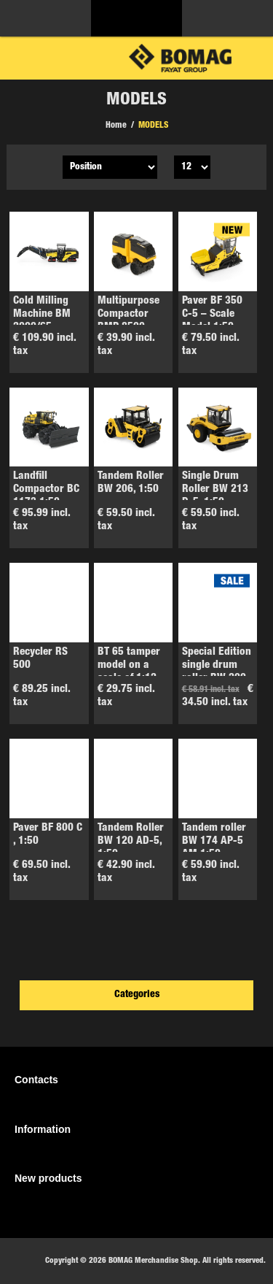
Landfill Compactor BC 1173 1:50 (46, 489)
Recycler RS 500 (40, 659)
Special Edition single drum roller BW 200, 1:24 (216, 672)
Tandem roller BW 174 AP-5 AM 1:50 (214, 841)
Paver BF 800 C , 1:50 (47, 835)
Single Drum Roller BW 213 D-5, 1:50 (215, 489)
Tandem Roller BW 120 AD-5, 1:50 (131, 841)
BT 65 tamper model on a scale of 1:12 (129, 665)
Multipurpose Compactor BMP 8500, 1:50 (128, 321)
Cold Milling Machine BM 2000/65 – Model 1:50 (42, 321)
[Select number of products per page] (192, 167)
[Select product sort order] (110, 167)
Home (116, 125)
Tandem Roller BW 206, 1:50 (131, 483)
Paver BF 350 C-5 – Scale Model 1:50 (212, 314)
